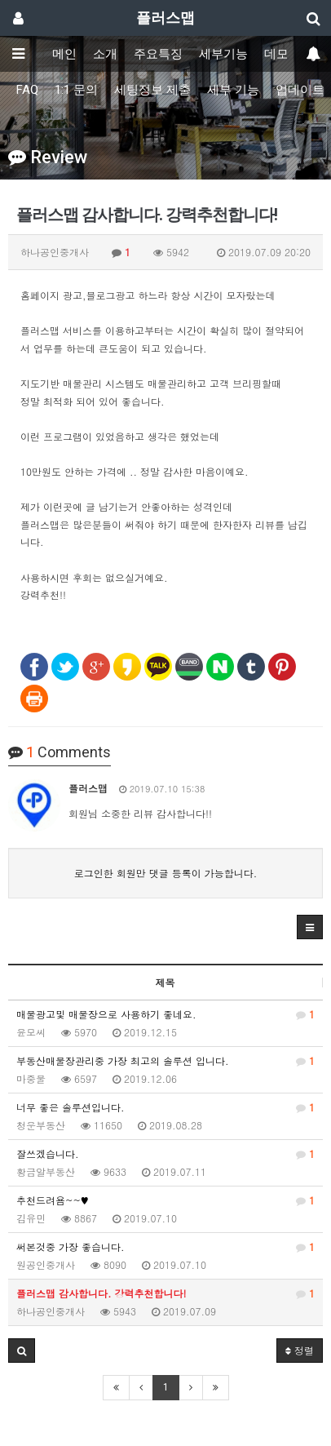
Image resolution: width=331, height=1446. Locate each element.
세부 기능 (233, 89)
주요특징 (158, 54)
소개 (105, 54)
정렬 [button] (299, 1350)
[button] (310, 927)
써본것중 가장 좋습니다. (165, 1247)
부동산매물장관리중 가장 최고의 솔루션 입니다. (165, 1061)
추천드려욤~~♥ (165, 1200)
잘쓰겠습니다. (165, 1154)
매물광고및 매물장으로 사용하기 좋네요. (165, 1014)
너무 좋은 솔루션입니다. (165, 1107)
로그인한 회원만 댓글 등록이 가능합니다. (166, 873)
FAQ (27, 89)
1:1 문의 (76, 89)
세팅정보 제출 (152, 89)
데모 (276, 54)
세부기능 (223, 54)
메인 (64, 54)
